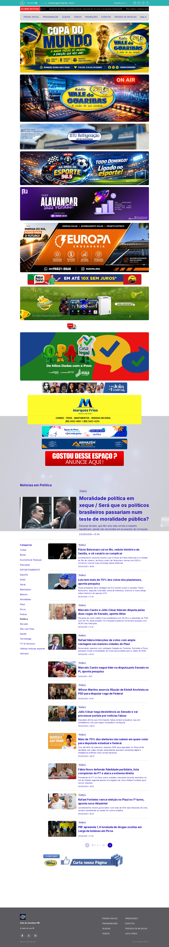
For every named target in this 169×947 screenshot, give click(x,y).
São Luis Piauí (27, 629)
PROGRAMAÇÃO (50, 17)
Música (23, 594)
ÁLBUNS (66, 17)
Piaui (22, 604)
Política (24, 619)
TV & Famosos (27, 643)
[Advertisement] (62, 473)
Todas (23, 550)
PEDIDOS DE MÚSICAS (125, 17)
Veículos (24, 653)
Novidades (25, 599)
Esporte (24, 574)
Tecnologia (25, 638)
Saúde (23, 633)
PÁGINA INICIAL (31, 17)
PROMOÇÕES (91, 17)
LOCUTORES (131, 933)
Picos (23, 609)
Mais (143, 17)
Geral (22, 584)
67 (103, 845)
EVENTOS (106, 17)
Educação (25, 564)
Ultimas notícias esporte (32, 648)
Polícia (23, 614)
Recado (24, 624)
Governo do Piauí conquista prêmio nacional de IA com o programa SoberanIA (96, 9)
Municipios (25, 589)
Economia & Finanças (31, 560)
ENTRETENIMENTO (30, 569)
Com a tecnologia (141, 942)
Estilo (22, 579)
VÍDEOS (77, 17)
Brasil (23, 554)
